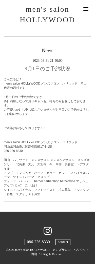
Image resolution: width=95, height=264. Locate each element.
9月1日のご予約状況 (47, 68)
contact (63, 242)
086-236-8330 (38, 242)
